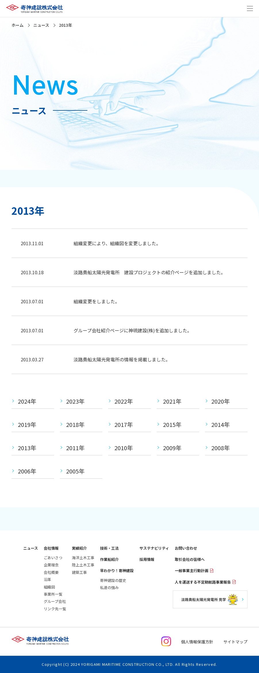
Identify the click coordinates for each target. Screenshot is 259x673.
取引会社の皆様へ (190, 559)
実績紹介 (79, 548)
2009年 (172, 448)
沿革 (47, 579)
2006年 (27, 471)
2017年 (123, 424)
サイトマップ (235, 642)
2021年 (172, 401)
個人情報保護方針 (197, 642)
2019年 (27, 424)
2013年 (27, 448)
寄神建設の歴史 (113, 580)
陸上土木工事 (83, 564)
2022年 (123, 401)
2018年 (75, 424)
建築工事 (79, 572)
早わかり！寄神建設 (117, 570)
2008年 (220, 448)
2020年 (220, 401)
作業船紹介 (109, 559)
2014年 (220, 424)
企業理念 (51, 564)
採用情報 (146, 559)
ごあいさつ (53, 557)
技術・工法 (109, 548)
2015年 (172, 424)
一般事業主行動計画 (194, 570)
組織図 (49, 587)
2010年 (123, 448)
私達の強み (109, 587)
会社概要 (51, 572)
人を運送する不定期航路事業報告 (205, 582)
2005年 (75, 471)
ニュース (30, 548)
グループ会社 (55, 601)
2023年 (75, 401)
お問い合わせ (186, 548)
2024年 (27, 401)
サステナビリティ (154, 548)
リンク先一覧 (55, 608)
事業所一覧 (53, 594)
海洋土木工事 (83, 557)
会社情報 (51, 548)
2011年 (75, 448)
